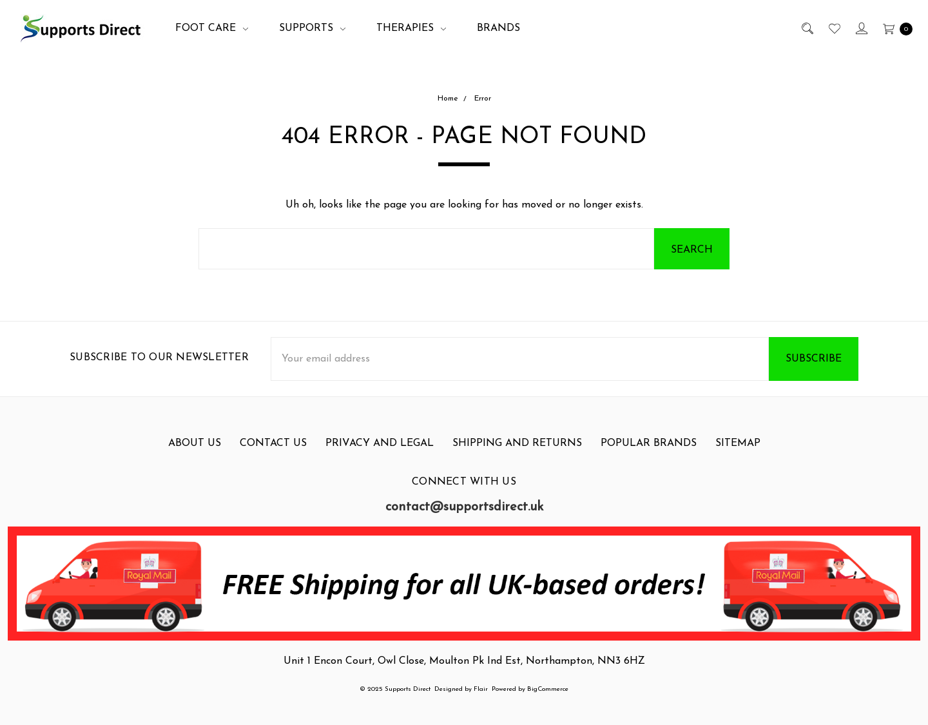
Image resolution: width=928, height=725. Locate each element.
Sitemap (737, 443)
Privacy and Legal (379, 443)
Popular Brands (649, 443)
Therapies (411, 28)
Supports (312, 28)
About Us (194, 443)
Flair (481, 689)
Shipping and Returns (517, 443)
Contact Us (273, 443)
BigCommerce (547, 689)
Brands (498, 28)
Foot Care (211, 28)
